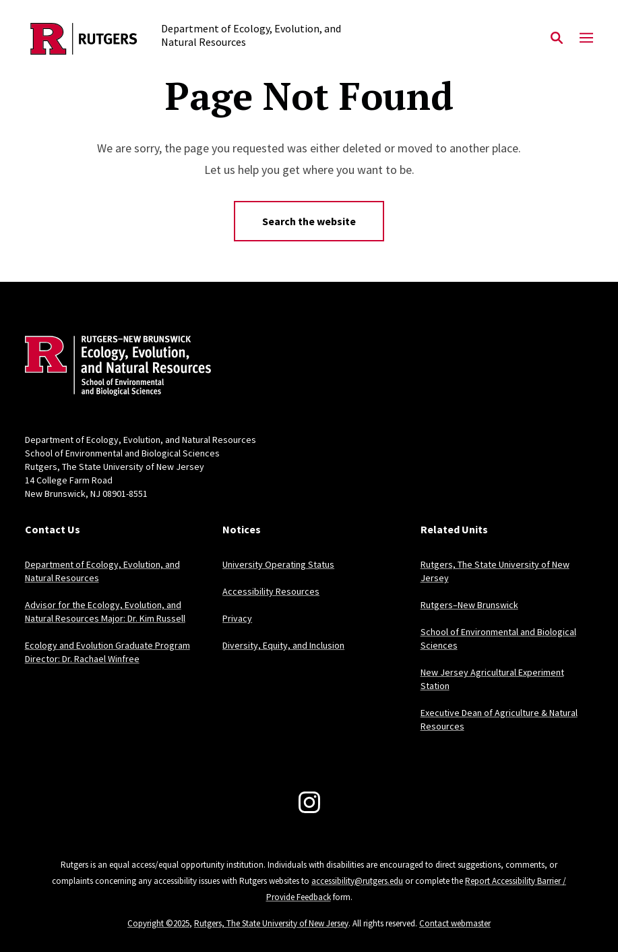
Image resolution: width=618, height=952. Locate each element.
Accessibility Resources (270, 591)
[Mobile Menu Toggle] (586, 38)
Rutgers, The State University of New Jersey (271, 923)
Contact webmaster (455, 923)
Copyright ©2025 (158, 923)
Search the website (309, 221)
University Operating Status (278, 564)
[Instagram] (309, 802)
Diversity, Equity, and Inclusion (283, 645)
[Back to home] (114, 367)
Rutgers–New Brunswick (469, 605)
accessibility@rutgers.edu (357, 881)
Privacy (237, 618)
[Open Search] (556, 38)
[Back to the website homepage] (84, 39)
